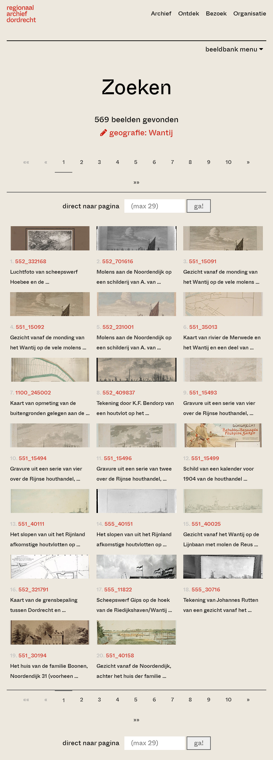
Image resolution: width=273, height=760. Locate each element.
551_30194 (32, 655)
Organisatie (249, 13)
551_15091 (203, 261)
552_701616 (117, 261)
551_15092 (30, 327)
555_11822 (118, 589)
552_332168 (30, 261)
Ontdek (188, 13)
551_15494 (32, 458)
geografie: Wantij (136, 132)
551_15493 (203, 392)
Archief (161, 13)
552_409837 (119, 392)
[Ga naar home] (46, 13)
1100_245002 (33, 392)
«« (26, 162)
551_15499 (205, 458)
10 (229, 162)
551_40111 (31, 524)
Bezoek (216, 13)
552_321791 (33, 589)
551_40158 (120, 655)
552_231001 (118, 327)
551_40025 (206, 524)
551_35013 (203, 327)
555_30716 (206, 589)
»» (136, 182)
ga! (198, 206)
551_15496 (118, 458)
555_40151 (119, 524)
